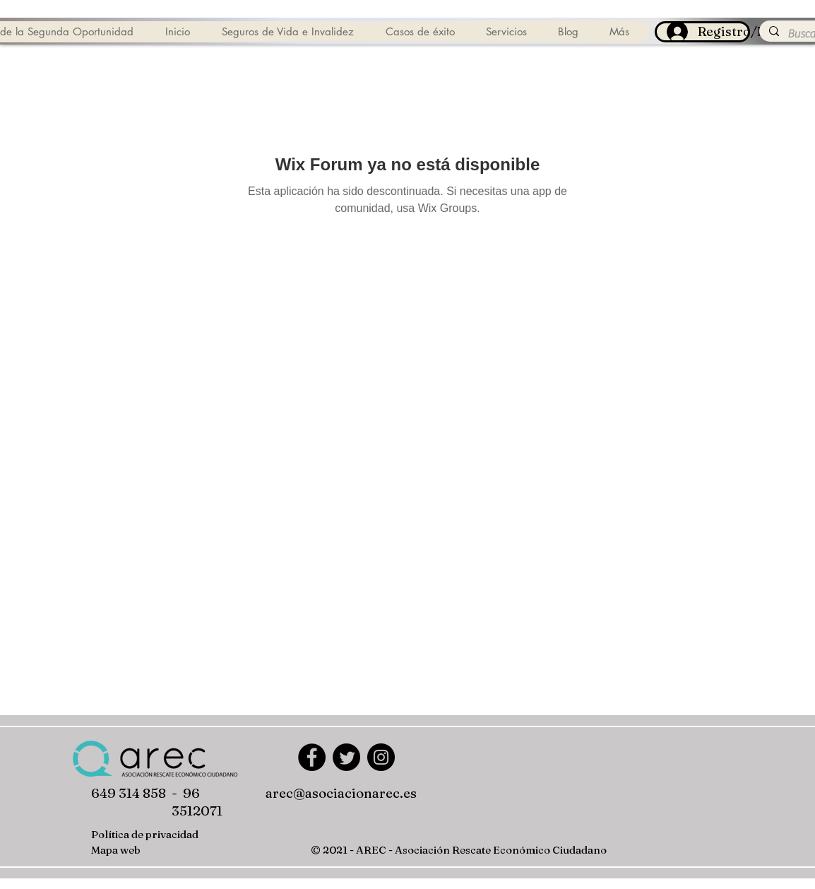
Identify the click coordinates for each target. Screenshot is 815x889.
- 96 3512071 (197, 801)
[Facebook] (312, 757)
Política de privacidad (144, 834)
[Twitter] (346, 757)
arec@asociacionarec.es (341, 792)
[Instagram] (381, 757)
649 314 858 (128, 792)
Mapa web (116, 849)
